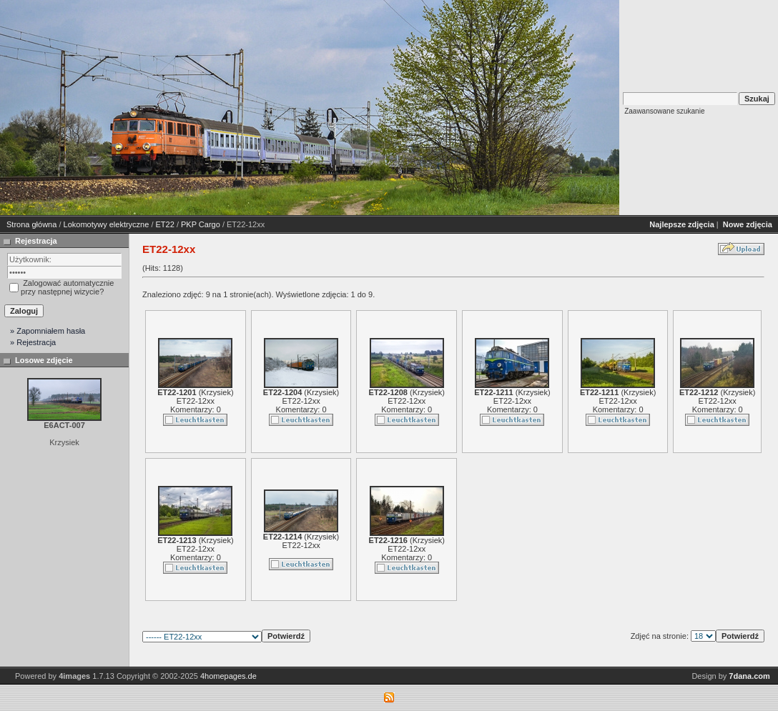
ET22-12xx (196, 401)
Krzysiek (216, 392)
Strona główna (31, 224)
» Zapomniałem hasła (47, 331)
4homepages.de (228, 676)
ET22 (165, 224)
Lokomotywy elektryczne (106, 224)
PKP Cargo (200, 224)
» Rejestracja (33, 342)
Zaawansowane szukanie (664, 111)
